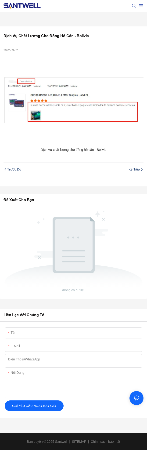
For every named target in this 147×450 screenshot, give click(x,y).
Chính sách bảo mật (105, 441)
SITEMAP (79, 441)
